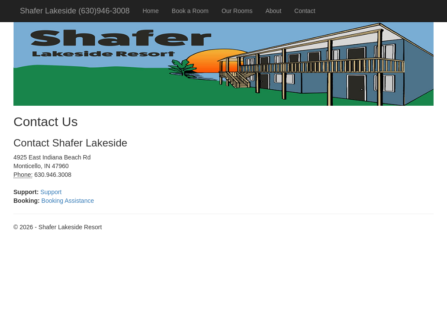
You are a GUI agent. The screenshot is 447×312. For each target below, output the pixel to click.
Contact (305, 10)
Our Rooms (237, 10)
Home (151, 10)
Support (51, 191)
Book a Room (190, 10)
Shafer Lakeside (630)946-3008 (75, 10)
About (274, 10)
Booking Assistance (68, 200)
